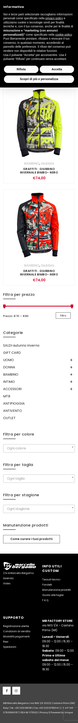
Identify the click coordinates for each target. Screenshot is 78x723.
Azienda (8, 578)
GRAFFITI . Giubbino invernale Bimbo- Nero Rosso (39, 274)
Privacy (44, 712)
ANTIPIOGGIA (14, 403)
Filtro (63, 316)
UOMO (8, 360)
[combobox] (39, 448)
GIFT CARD (12, 352)
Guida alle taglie (52, 595)
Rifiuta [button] (21, 69)
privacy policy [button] (54, 18)
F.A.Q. (45, 600)
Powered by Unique (62, 712)
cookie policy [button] (63, 34)
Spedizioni (9, 647)
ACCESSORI (12, 389)
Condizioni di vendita (16, 631)
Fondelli (47, 584)
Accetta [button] (57, 69)
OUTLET (9, 418)
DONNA (9, 367)
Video (6, 583)
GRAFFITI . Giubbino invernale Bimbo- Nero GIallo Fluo (39, 172)
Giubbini (47, 163)
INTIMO (9, 381)
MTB (6, 396)
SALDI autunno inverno (21, 345)
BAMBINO (31, 163)
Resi (5, 641)
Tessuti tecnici (51, 579)
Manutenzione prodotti (56, 590)
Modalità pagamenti (16, 636)
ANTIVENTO (12, 410)
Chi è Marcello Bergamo (18, 573)
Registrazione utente (16, 626)
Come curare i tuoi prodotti (31, 539)
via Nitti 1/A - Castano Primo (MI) (58, 625)
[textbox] (39, 448)
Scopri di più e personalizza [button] (39, 79)
